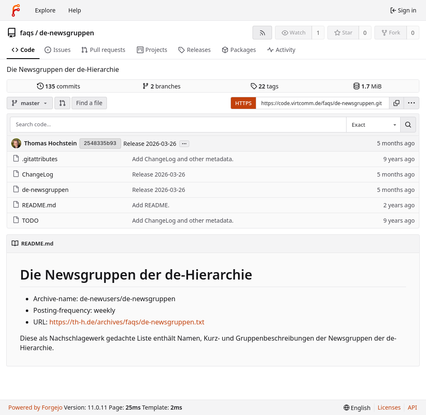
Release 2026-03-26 (150, 143)
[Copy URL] (396, 103)
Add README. (151, 205)
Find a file (89, 103)
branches (161, 86)
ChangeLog (32, 174)
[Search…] (408, 125)
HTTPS (243, 103)
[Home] (15, 10)
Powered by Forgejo (35, 407)
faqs (27, 33)
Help (74, 10)
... (184, 143)
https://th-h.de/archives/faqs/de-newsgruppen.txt (126, 322)
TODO (25, 220)
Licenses (389, 407)
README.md (34, 205)
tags (264, 86)
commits (58, 86)
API (412, 407)
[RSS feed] (262, 32)
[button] (62, 103)
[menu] (411, 103)
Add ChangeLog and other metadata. (183, 159)
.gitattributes (34, 159)
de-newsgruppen (67, 33)
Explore (45, 10)
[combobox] (373, 125)
